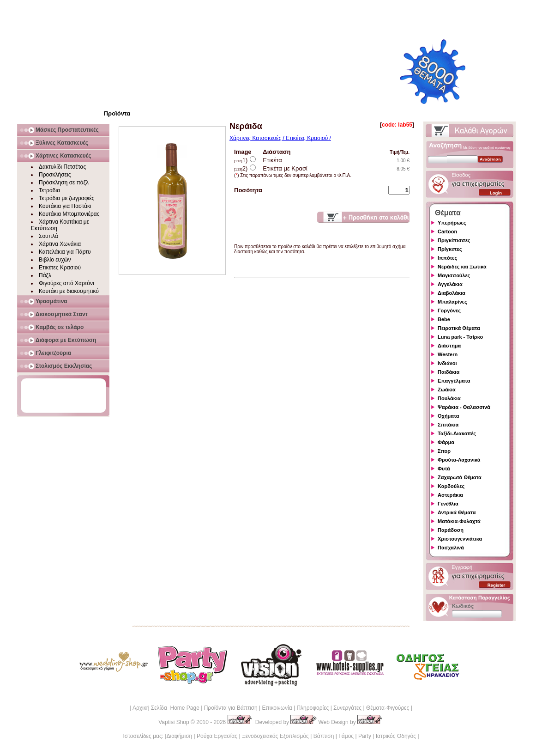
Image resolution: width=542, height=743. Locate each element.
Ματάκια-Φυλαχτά (459, 521)
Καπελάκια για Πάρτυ (65, 252)
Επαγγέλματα (454, 381)
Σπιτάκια (448, 424)
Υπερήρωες (452, 222)
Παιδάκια (448, 372)
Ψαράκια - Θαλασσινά (464, 407)
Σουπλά (48, 236)
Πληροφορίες (312, 708)
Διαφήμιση (179, 736)
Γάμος (346, 736)
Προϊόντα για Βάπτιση (231, 708)
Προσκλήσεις (55, 174)
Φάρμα (446, 442)
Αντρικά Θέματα (457, 512)
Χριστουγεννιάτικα (460, 539)
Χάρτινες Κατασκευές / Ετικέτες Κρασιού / (280, 138)
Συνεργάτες (347, 708)
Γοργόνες (449, 310)
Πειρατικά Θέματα (459, 328)
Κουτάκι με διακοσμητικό (69, 291)
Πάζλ (45, 275)
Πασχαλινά (451, 547)
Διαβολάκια (451, 293)
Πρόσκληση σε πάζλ (64, 182)
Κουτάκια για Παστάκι (65, 206)
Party (364, 736)
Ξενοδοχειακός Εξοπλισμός (275, 736)
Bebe (444, 319)
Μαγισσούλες (454, 275)
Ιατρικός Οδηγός (396, 736)
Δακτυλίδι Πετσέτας (62, 167)
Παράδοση (451, 530)
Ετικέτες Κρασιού (60, 267)
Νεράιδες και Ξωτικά (462, 266)
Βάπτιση (323, 736)
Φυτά (444, 468)
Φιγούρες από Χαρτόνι (66, 283)
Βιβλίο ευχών (55, 259)
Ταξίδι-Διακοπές (457, 433)
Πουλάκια (449, 398)
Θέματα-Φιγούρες (387, 708)
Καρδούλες (451, 486)
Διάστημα (449, 345)
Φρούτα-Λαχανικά (459, 460)
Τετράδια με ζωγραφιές (66, 198)
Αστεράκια (450, 495)
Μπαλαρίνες (452, 302)
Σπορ (444, 451)
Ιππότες (447, 258)
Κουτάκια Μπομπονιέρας (69, 214)
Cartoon (447, 231)
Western (448, 354)
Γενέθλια (448, 503)
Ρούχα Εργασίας (217, 736)
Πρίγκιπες (450, 249)
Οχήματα (448, 416)
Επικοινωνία (277, 708)
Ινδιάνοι (447, 363)
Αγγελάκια (450, 284)
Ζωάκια (447, 389)
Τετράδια (49, 190)
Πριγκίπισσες (454, 240)
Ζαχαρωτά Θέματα (460, 477)
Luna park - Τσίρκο (460, 337)
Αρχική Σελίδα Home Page (165, 708)
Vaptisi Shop (173, 722)
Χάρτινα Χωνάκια (60, 244)
